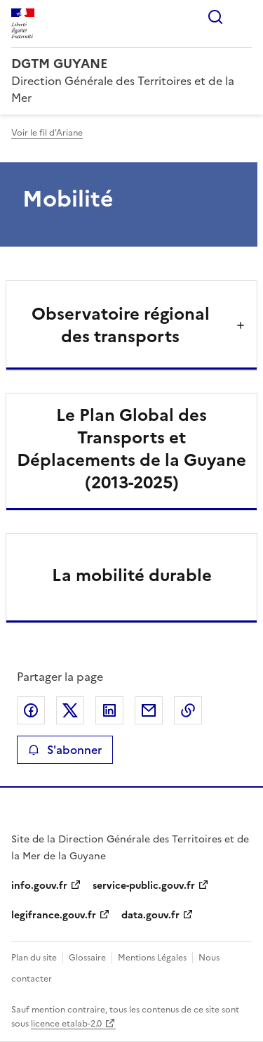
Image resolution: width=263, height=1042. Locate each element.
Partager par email (149, 710)
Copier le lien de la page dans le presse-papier (188, 710)
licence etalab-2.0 (66, 1023)
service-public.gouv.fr (144, 885)
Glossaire (87, 957)
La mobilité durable (132, 575)
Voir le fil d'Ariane (47, 132)
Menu (243, 17)
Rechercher (215, 17)
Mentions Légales (152, 957)
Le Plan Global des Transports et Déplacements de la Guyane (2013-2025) (131, 449)
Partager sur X (70, 710)
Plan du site (34, 957)
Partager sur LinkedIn (109, 710)
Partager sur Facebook (31, 710)
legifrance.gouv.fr (53, 915)
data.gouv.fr (150, 915)
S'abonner (65, 749)
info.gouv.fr (39, 885)
